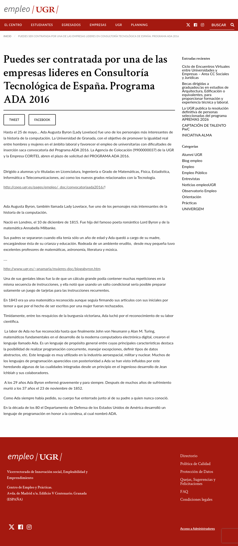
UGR (118, 25)
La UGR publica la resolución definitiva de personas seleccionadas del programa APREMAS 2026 (205, 113)
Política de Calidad (195, 463)
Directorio (188, 456)
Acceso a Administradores (197, 528)
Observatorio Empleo (199, 190)
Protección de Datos (196, 471)
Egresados (71, 25)
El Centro (13, 25)
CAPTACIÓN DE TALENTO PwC (204, 127)
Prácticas (189, 202)
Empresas (98, 25)
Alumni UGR (192, 154)
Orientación (191, 196)
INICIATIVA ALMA (197, 135)
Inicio (7, 36)
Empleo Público (194, 172)
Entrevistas (191, 178)
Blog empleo (192, 160)
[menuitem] (13, 25)
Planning (139, 25)
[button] (188, 25)
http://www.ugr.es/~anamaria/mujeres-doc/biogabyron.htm (51, 268)
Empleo (188, 166)
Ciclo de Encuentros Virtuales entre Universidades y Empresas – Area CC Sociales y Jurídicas (206, 72)
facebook (42, 120)
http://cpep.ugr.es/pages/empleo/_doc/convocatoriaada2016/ (53, 187)
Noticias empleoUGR (199, 184)
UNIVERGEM (193, 209)
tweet (14, 120)
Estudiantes (42, 25)
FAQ (184, 491)
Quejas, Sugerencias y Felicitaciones (197, 481)
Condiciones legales (196, 499)
